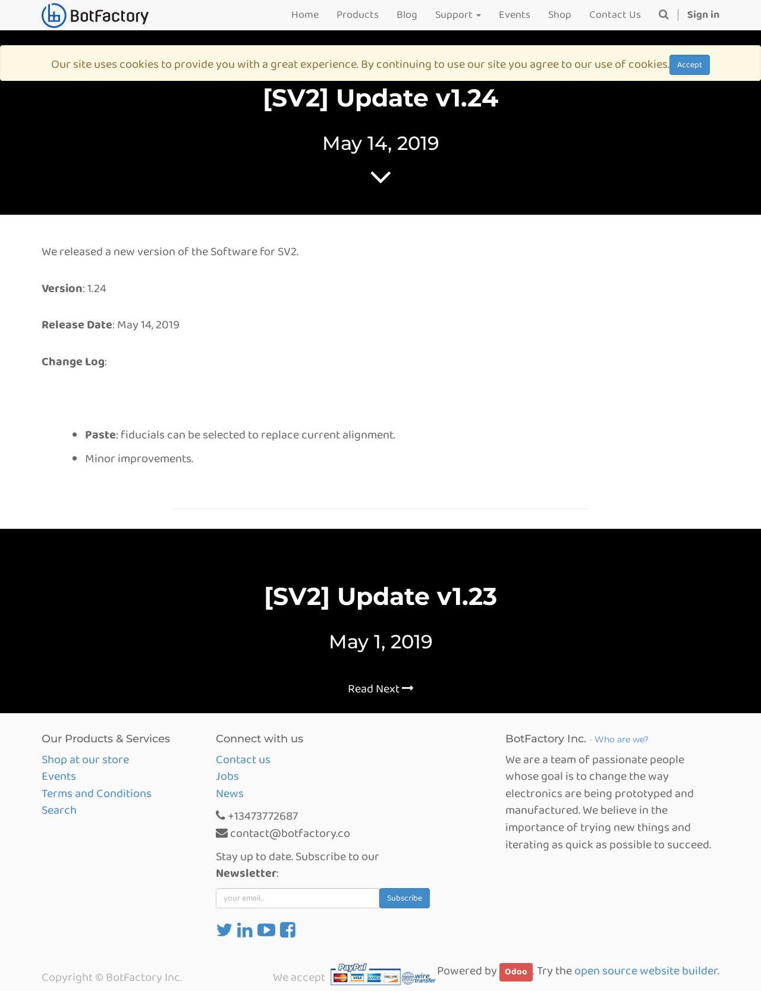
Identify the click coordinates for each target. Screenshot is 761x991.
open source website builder (646, 970)
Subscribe (404, 898)
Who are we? (622, 739)
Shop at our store (85, 759)
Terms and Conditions (97, 793)
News (230, 793)
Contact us (243, 759)
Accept (689, 64)
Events (59, 776)
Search (59, 810)
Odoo (516, 972)
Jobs (227, 776)
